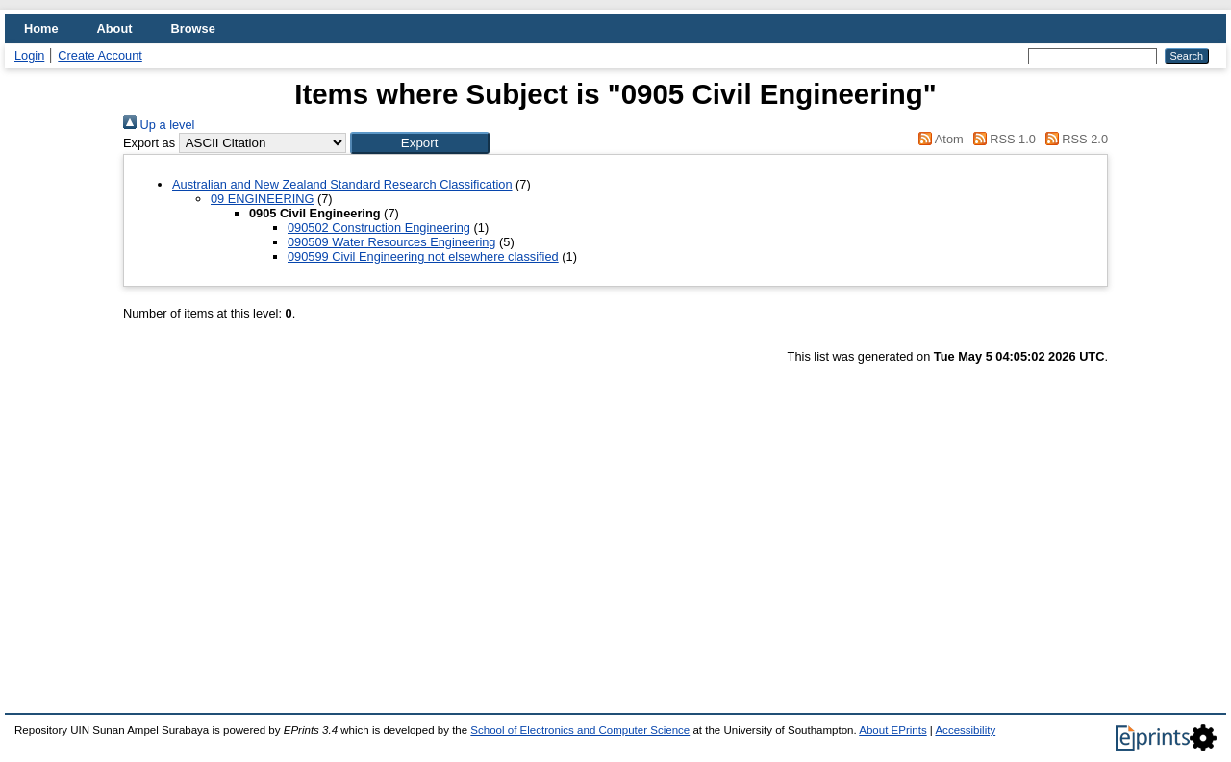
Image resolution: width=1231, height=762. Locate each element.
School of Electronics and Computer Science (580, 730)
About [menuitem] (115, 28)
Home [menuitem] (41, 28)
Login (29, 55)
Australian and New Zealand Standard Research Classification (342, 184)
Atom (938, 139)
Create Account (100, 55)
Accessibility (965, 730)
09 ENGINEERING (262, 198)
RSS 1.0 (1001, 139)
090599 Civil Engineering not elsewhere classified (423, 256)
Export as (149, 143)
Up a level (158, 124)
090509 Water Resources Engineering (392, 242)
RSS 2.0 (1073, 139)
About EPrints (892, 730)
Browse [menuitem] (193, 28)
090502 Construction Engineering (379, 227)
